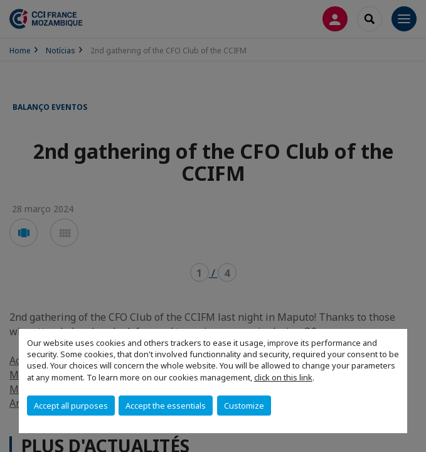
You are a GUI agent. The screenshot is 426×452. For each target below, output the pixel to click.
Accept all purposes (71, 405)
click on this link (283, 377)
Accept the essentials (165, 405)
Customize (244, 405)
